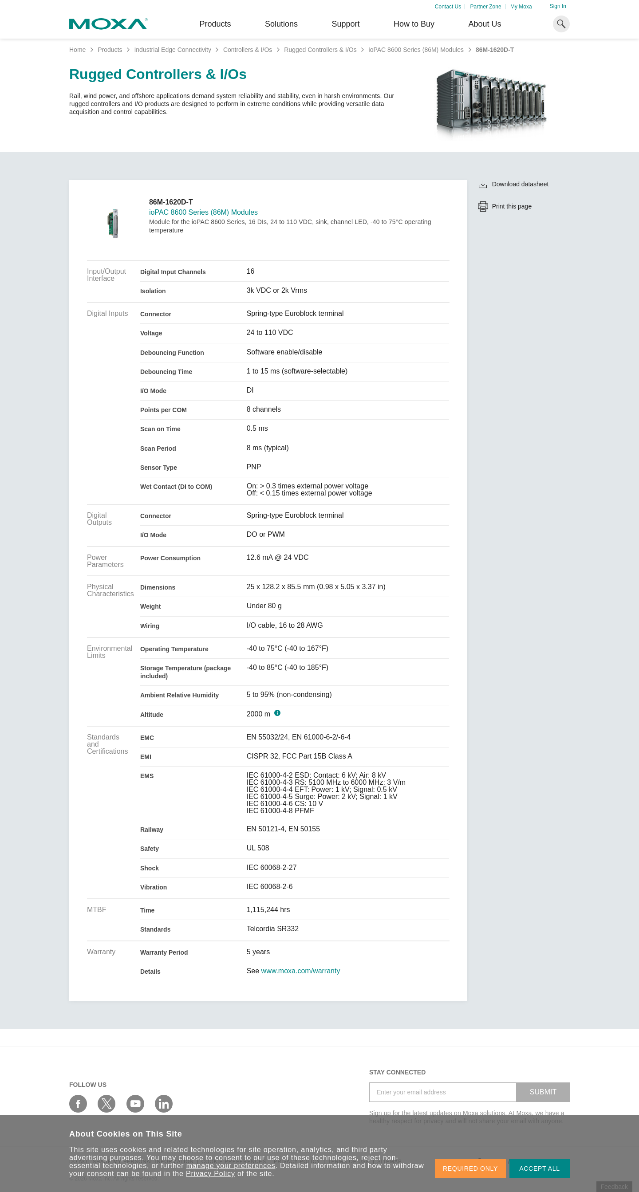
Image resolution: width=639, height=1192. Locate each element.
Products (110, 49)
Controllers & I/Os (247, 49)
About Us (484, 24)
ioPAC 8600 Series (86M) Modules (416, 49)
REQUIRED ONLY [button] (470, 1168)
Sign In (558, 6)
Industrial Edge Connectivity (172, 49)
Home (77, 49)
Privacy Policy (210, 1173)
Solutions (281, 24)
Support (345, 24)
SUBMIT (543, 1092)
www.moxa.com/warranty (300, 971)
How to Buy (414, 24)
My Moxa (521, 6)
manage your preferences (231, 1165)
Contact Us (448, 6)
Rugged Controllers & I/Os (320, 49)
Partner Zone (485, 6)
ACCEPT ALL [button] (539, 1168)
